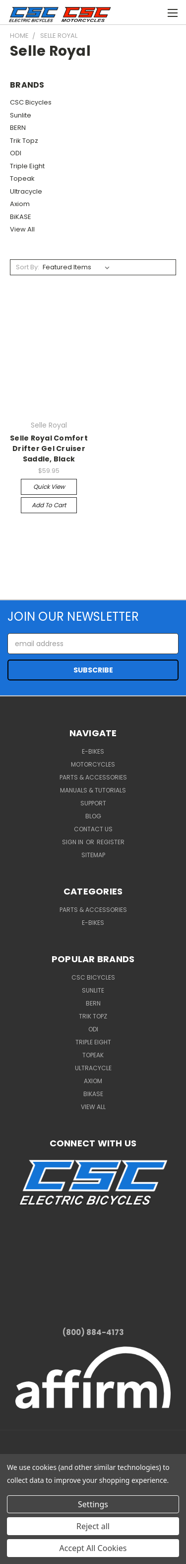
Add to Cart (49, 505)
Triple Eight (27, 166)
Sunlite (20, 115)
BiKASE (20, 217)
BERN (18, 127)
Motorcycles (93, 764)
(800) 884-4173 (93, 1332)
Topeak (22, 178)
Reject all (93, 1526)
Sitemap (93, 855)
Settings (93, 1504)
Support (93, 803)
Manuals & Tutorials (93, 790)
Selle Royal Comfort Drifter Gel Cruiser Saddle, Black (49, 448)
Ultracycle (26, 191)
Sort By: (27, 267)
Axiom (20, 204)
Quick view (49, 486)
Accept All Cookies (93, 1548)
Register (110, 842)
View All (22, 229)
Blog (93, 816)
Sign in (73, 842)
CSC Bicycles (31, 102)
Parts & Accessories (93, 777)
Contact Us (93, 829)
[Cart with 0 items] (134, 11)
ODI (15, 153)
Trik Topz (24, 140)
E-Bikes (93, 751)
